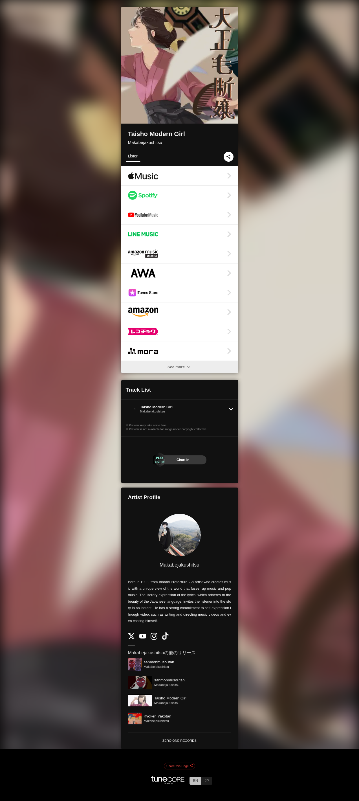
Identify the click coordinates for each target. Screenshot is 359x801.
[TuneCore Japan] (168, 782)
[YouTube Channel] (142, 637)
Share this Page (179, 766)
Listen (133, 156)
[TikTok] (165, 639)
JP (207, 780)
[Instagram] (154, 638)
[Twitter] (131, 638)
